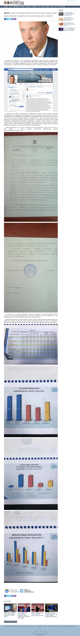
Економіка (34, 6)
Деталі (7, 13)
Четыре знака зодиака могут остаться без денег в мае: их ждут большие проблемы (69, 29)
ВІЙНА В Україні (16, 6)
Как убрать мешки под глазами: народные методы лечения (69, 24)
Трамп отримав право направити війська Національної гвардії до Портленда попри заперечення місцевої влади (24, 615)
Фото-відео (28, 6)
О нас (75, 0)
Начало (6, 626)
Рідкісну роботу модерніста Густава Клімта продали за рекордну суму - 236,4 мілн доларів (9, 614)
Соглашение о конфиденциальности (68, 626)
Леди (68, 0)
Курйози (47, 6)
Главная (5, 6)
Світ (39, 6)
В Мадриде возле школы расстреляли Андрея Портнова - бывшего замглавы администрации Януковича (51, 614)
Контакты (72, 0)
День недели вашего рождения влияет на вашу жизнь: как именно (69, 19)
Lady (55, 626)
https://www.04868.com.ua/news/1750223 (13, 130)
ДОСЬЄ (43, 6)
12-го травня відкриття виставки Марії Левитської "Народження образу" (69, 14)
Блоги (10, 6)
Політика (22, 6)
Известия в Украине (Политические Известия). (40, 633)
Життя (56, 6)
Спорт (52, 6)
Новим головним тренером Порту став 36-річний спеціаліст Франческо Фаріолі (37, 614)
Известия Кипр (62, 6)
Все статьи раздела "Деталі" (10, 621)
